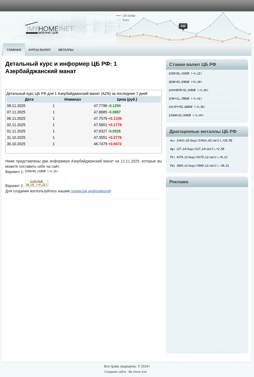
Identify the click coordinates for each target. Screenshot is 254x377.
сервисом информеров (90, 191)
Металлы (66, 49)
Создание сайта (115, 371)
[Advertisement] (186, 268)
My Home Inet (137, 371)
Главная (14, 49)
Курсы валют (40, 49)
